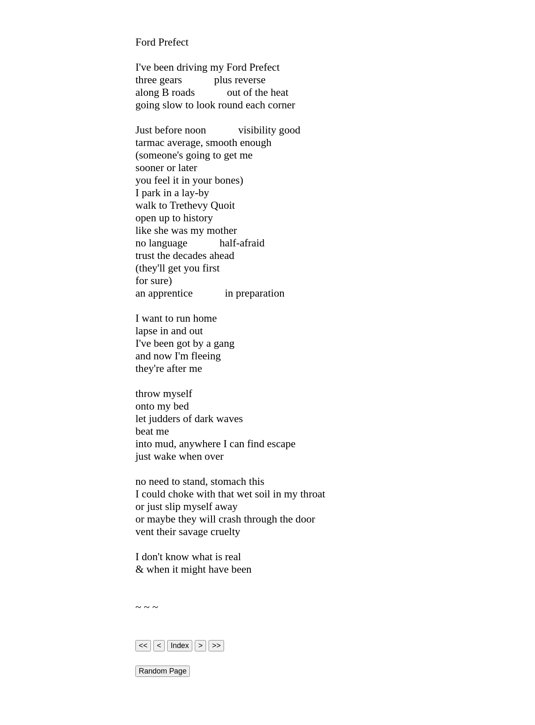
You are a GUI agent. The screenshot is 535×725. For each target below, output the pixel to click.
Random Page (162, 671)
